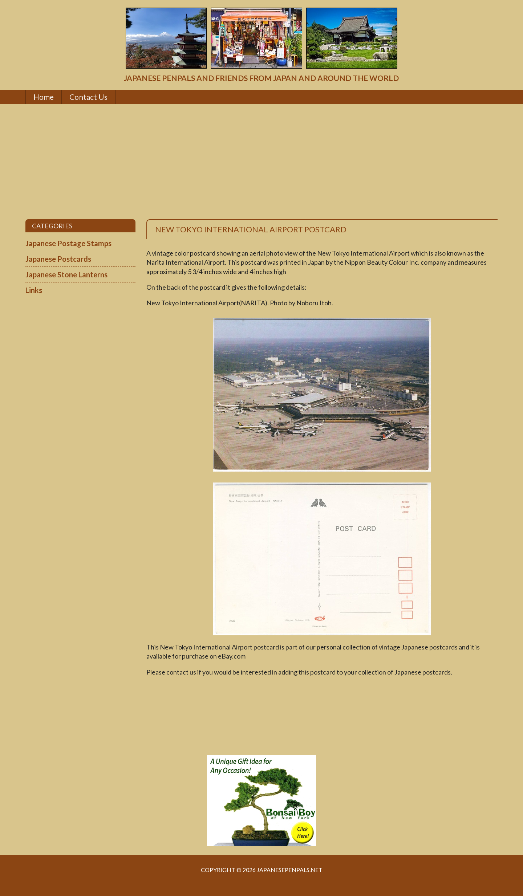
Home (43, 96)
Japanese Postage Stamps (68, 243)
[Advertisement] (261, 161)
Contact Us (88, 96)
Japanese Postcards (58, 258)
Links (33, 290)
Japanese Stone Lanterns (66, 274)
